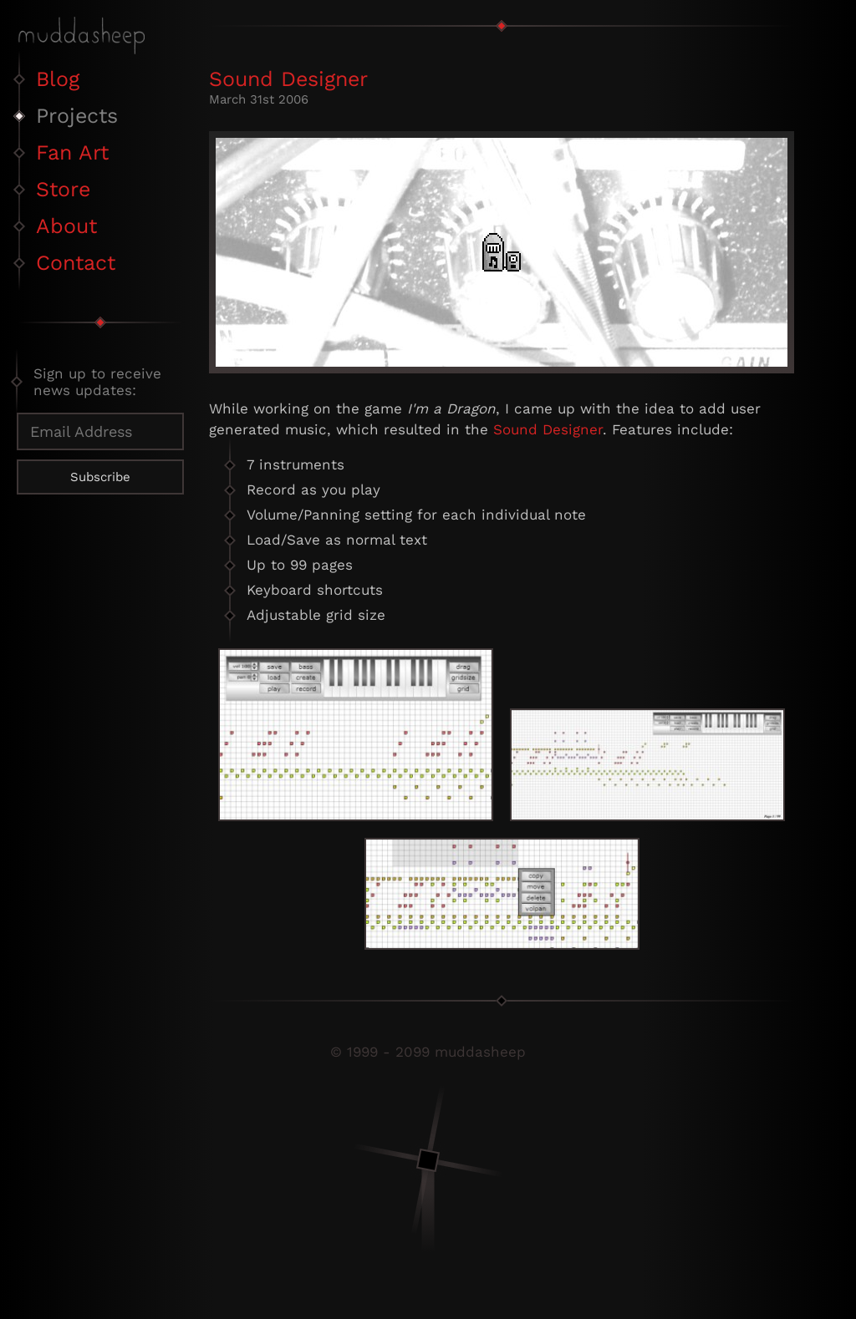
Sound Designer (288, 79)
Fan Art (72, 152)
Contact (75, 263)
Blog (57, 79)
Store (63, 189)
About (66, 226)
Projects (77, 116)
